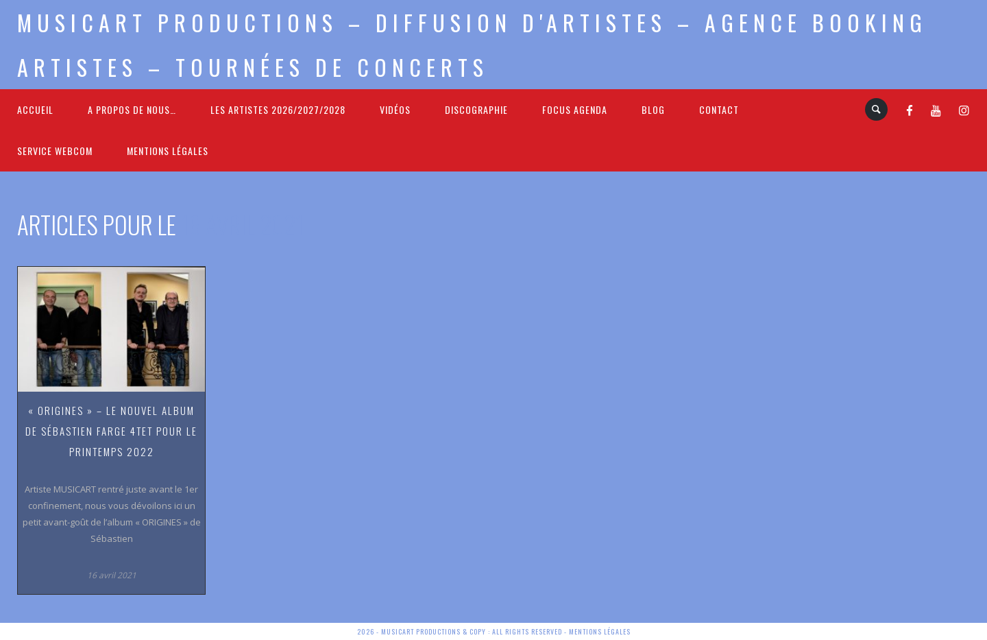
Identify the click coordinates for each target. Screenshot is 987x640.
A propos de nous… (132, 109)
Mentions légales (167, 150)
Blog (653, 109)
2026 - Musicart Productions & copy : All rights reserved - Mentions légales (494, 631)
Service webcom (55, 150)
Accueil (35, 109)
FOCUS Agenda (574, 109)
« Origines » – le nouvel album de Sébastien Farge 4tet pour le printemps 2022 (111, 431)
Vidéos (395, 109)
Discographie (476, 109)
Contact (719, 109)
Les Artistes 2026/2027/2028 (277, 109)
